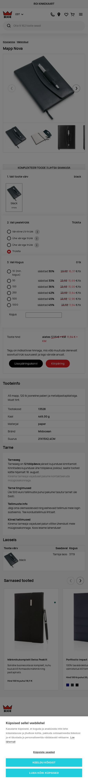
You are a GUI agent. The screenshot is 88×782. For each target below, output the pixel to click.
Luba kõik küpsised (44, 772)
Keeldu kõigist (44, 762)
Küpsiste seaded (44, 752)
